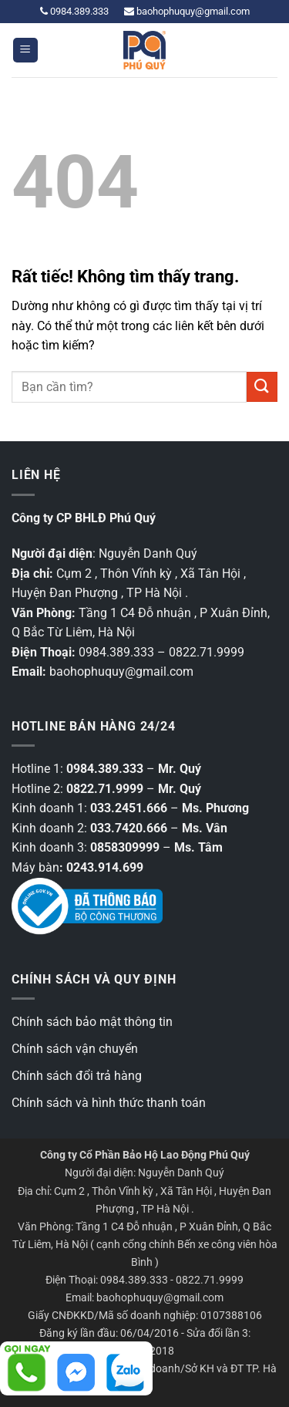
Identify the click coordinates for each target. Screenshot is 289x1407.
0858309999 (125, 847)
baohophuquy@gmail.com (187, 11)
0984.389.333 (74, 11)
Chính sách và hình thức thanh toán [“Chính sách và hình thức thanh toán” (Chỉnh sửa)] (109, 1102)
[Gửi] (262, 387)
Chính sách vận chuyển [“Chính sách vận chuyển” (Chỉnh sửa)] (75, 1048)
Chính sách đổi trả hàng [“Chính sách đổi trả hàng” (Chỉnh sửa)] (77, 1075)
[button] (25, 50)
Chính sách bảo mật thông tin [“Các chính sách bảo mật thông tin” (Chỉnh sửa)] (92, 1021)
